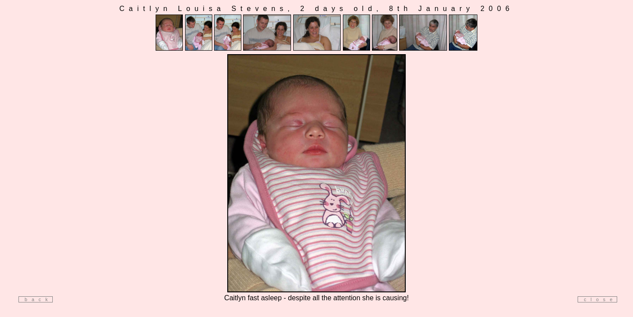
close (597, 299)
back (35, 299)
